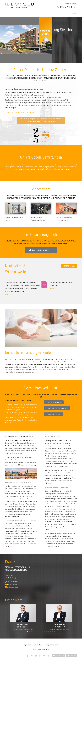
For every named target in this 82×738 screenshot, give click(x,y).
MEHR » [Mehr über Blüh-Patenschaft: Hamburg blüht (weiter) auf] (52, 288)
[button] (74, 14)
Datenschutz (38, 645)
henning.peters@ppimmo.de (59, 629)
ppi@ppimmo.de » (13, 587)
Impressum (27, 645)
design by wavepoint (51, 645)
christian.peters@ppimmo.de (22, 629)
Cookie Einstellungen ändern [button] (41, 649)
